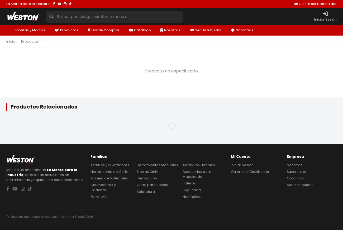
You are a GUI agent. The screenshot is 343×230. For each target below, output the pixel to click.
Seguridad (192, 190)
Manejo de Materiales (109, 178)
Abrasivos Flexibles (199, 165)
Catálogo (140, 30)
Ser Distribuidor (206, 30)
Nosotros (170, 30)
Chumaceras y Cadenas (103, 187)
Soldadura (146, 191)
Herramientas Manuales (157, 165)
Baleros (189, 183)
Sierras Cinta (148, 171)
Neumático (192, 196)
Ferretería (99, 196)
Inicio (10, 41)
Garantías (242, 30)
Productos (66, 30)
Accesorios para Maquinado (197, 174)
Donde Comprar (104, 30)
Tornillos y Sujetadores (109, 165)
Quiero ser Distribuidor (315, 4)
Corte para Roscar (153, 185)
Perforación (147, 178)
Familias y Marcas (28, 30)
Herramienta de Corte (109, 171)
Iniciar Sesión (242, 165)
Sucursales (296, 171)
